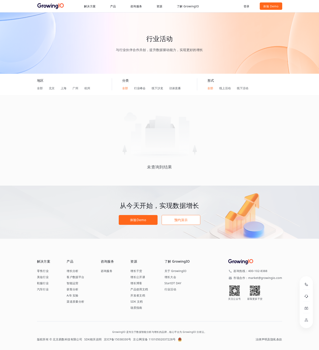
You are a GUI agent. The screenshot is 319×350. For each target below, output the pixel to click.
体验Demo (138, 220)
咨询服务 (136, 6)
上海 (63, 88)
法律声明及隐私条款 (269, 339)
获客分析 (72, 289)
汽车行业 (43, 289)
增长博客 (136, 283)
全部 (40, 88)
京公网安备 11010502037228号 (154, 339)
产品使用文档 (139, 289)
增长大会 (170, 277)
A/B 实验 (72, 295)
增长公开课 (137, 277)
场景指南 (136, 308)
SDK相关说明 (93, 339)
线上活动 (225, 88)
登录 (247, 6)
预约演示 (181, 220)
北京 (52, 88)
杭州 (87, 88)
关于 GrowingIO (176, 271)
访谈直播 (175, 88)
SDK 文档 (136, 301)
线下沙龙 (157, 88)
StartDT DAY (173, 283)
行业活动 (170, 289)
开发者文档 (137, 295)
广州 (75, 88)
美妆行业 (43, 277)
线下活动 (242, 88)
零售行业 (43, 271)
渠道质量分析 (75, 301)
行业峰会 (140, 88)
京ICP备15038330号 (117, 339)
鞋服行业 (43, 283)
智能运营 (72, 283)
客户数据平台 (75, 277)
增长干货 (136, 271)
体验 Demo (271, 6)
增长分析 (72, 271)
